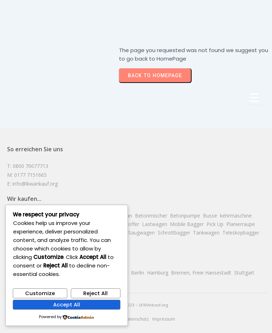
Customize (40, 293)
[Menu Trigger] (254, 97)
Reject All (95, 293)
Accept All (66, 304)
